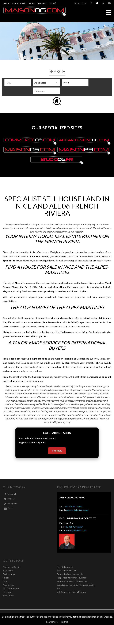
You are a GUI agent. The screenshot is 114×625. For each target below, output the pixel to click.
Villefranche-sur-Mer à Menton (71, 592)
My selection (80, 3)
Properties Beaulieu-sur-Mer (70, 574)
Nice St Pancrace (65, 567)
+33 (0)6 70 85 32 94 (73, 526)
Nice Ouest (8, 595)
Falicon (6, 577)
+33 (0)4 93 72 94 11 (73, 506)
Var (58, 588)
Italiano (32, 3)
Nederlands (42, 3)
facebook (91, 3)
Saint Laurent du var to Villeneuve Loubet (76, 585)
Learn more (52, 621)
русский (52, 3)
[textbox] (18, 82)
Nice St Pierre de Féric (67, 570)
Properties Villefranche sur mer (71, 577)
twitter (97, 3)
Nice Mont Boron (11, 588)
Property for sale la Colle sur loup (72, 581)
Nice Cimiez (8, 585)
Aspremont (8, 570)
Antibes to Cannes (11, 567)
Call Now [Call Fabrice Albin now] (57, 450)
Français (6, 3)
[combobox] (17, 82)
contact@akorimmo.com (77, 510)
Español (23, 3)
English (15, 3)
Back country (9, 574)
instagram (103, 3)
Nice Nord (7, 592)
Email (109, 3)
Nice (5, 581)
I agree (64, 621)
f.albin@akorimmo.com (76, 530)
